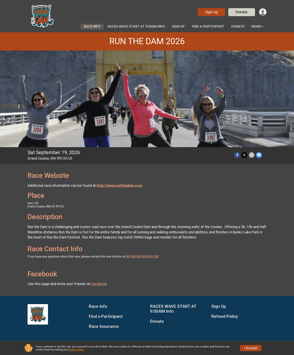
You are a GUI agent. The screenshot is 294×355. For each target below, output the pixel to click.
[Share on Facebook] (237, 155)
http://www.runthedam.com (119, 186)
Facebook (99, 284)
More (256, 26)
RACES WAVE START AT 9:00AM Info (136, 26)
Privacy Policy (76, 349)
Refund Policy (224, 316)
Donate (241, 12)
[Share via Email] (252, 155)
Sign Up (211, 12)
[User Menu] (262, 12)
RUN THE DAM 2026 (147, 41)
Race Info (92, 26)
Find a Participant (208, 26)
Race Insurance (104, 326)
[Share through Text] (259, 155)
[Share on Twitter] (244, 155)
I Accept (250, 348)
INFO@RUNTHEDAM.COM (142, 256)
